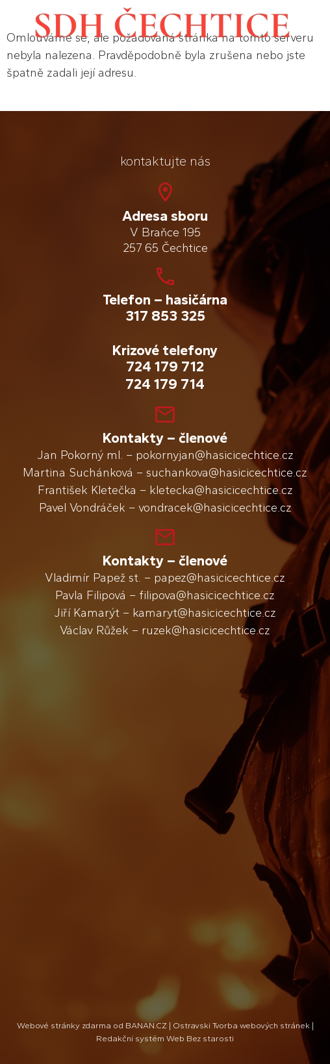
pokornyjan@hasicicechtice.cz (215, 455)
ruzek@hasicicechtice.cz (206, 630)
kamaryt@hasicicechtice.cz (204, 613)
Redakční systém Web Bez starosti (165, 1038)
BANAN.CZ (146, 1025)
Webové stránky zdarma (64, 1025)
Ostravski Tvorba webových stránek (241, 1025)
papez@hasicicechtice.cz (219, 578)
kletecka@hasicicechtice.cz (221, 490)
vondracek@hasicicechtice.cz (215, 508)
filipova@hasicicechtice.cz (207, 595)
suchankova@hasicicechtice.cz (226, 472)
